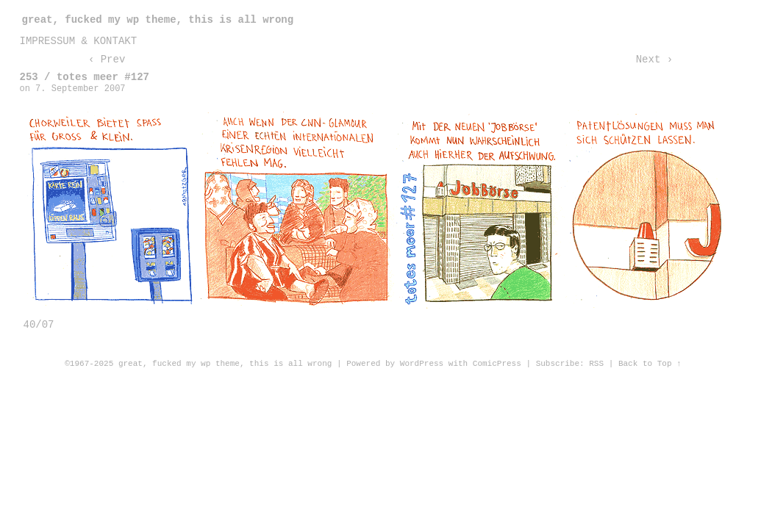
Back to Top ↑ (650, 363)
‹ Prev (106, 59)
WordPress (421, 363)
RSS (596, 363)
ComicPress (497, 363)
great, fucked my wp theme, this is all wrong (158, 20)
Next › (654, 59)
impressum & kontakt (78, 41)
